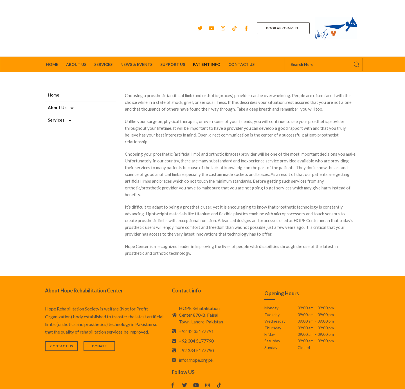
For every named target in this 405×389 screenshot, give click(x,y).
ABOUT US (76, 35)
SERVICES (103, 35)
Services (62, 91)
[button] (283, 14)
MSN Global (262, 380)
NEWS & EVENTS (136, 35)
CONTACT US (241, 35)
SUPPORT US (172, 35)
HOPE (216, 380)
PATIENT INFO (206, 35)
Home (52, 35)
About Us (63, 78)
